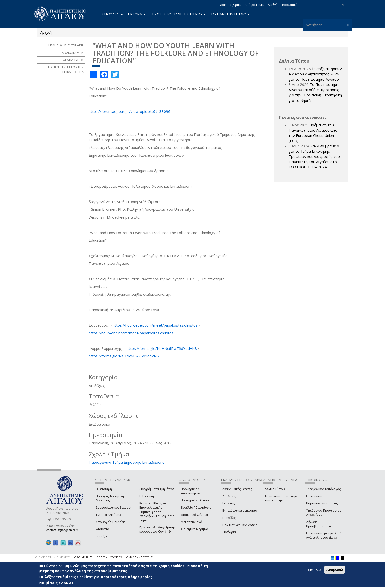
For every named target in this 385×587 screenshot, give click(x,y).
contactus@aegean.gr (62, 530)
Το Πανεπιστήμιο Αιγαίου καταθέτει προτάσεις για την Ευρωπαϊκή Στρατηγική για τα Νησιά (315, 92)
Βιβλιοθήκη (104, 489)
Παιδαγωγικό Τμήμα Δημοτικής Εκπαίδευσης (126, 462)
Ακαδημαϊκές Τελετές (237, 489)
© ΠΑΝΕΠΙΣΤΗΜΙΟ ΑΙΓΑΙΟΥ (52, 557)
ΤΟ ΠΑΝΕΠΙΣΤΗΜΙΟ (230, 14)
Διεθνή (272, 5)
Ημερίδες (229, 518)
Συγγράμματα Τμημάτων (156, 489)
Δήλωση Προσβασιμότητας (319, 524)
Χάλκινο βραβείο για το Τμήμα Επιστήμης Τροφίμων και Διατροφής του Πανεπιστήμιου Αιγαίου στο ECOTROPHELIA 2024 (314, 156)
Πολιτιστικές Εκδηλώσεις (239, 525)
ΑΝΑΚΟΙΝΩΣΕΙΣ (73, 52)
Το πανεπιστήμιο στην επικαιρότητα (281, 498)
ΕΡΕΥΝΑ (136, 14)
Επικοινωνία (314, 496)
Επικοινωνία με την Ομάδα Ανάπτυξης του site (325, 535)
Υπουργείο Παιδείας (110, 522)
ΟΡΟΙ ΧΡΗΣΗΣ (83, 557)
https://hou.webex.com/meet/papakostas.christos (155, 325)
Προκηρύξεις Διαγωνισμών (190, 491)
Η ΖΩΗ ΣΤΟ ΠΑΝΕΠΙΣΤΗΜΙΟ (178, 14)
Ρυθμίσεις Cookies (56, 582)
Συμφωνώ (312, 569)
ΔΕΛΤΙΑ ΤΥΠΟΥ (73, 60)
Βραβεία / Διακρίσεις (196, 507)
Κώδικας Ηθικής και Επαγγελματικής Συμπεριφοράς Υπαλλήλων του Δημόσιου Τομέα (158, 511)
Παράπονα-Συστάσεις (322, 503)
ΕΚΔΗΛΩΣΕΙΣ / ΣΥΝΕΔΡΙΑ (66, 45)
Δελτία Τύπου (275, 489)
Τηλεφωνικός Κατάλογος (323, 489)
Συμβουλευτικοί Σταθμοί (113, 507)
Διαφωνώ (334, 570)
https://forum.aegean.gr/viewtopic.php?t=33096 (129, 111)
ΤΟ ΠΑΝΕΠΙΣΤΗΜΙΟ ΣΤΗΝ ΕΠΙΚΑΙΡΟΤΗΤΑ (66, 69)
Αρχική (46, 32)
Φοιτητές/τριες (230, 5)
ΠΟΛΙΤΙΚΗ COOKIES (109, 557)
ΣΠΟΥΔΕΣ (112, 14)
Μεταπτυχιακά (191, 522)
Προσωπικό (289, 5)
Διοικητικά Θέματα (194, 515)
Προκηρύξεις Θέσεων (196, 500)
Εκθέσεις (228, 503)
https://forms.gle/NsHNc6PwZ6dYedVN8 (162, 348)
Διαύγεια (102, 529)
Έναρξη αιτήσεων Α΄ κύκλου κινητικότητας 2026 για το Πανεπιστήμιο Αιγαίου (315, 74)
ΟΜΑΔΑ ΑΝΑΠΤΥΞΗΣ (139, 557)
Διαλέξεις (229, 496)
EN (341, 4)
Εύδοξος (102, 536)
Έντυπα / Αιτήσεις (108, 515)
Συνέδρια (229, 532)
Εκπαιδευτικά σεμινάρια (239, 510)
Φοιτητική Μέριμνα (194, 529)
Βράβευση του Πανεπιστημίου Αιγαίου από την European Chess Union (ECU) (313, 132)
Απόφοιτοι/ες (254, 5)
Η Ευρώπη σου (150, 496)
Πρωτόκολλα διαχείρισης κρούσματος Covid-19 (157, 529)
